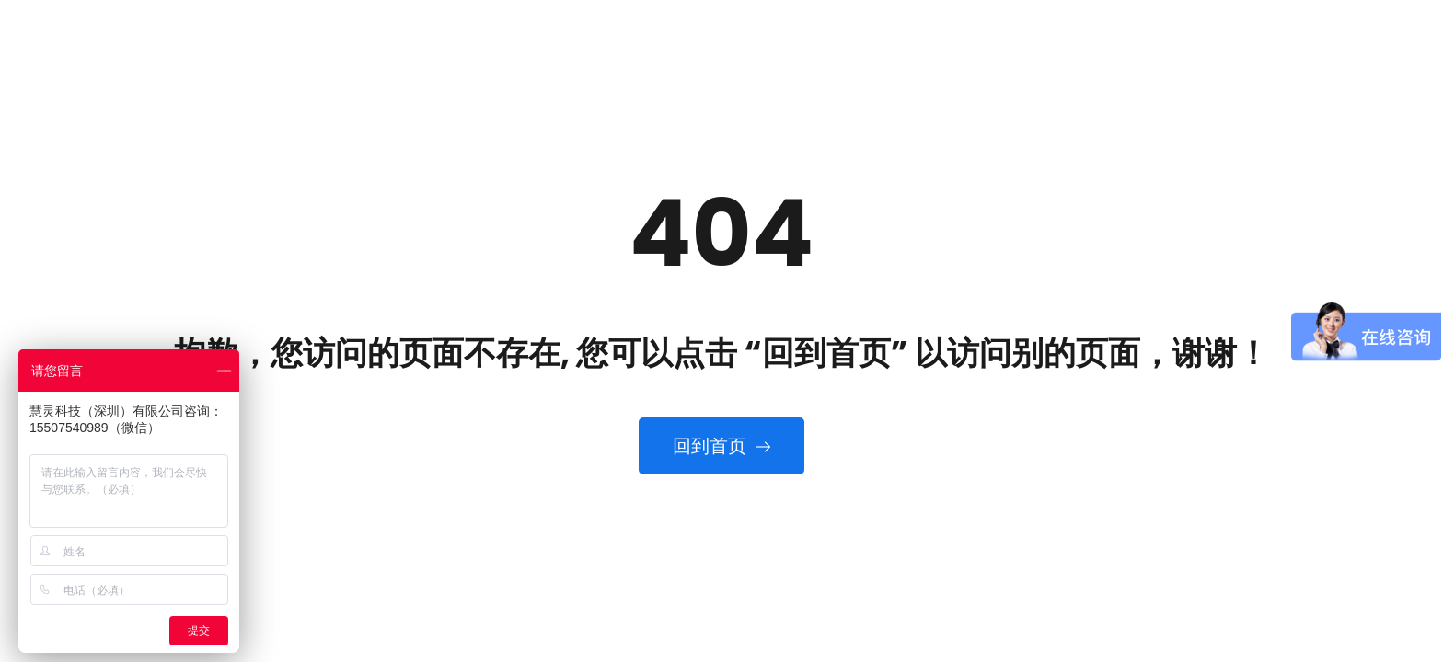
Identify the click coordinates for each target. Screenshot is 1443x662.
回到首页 (721, 446)
